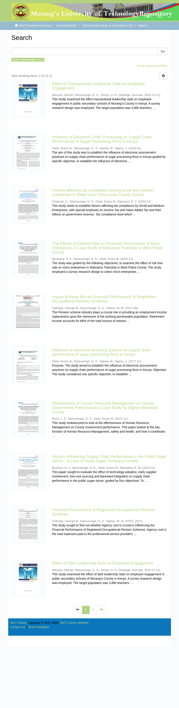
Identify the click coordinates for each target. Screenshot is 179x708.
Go (163, 51)
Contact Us (17, 627)
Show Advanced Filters (152, 66)
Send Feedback (38, 627)
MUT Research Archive (35, 25)
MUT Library (18, 622)
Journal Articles (66, 25)
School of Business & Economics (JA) (107, 25)
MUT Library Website (74, 622)
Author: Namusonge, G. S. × (28, 59)
